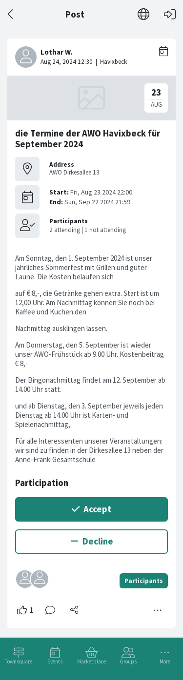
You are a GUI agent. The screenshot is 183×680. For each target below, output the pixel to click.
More (165, 661)
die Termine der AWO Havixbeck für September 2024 (87, 139)
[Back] (10, 14)
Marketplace (91, 661)
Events (54, 661)
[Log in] (170, 14)
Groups (128, 661)
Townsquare (18, 661)
